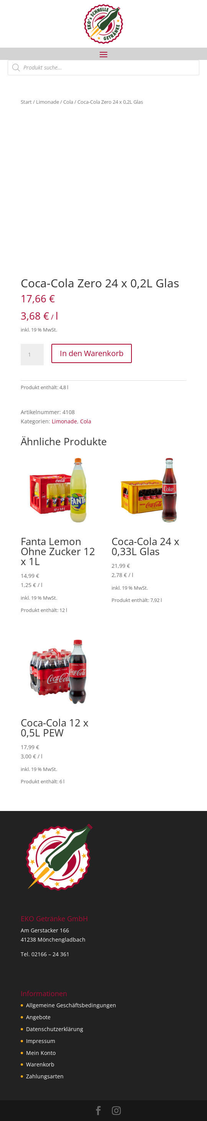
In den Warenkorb (91, 353)
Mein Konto (41, 1052)
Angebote (38, 1017)
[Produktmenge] (32, 354)
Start (26, 101)
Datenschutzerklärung (54, 1029)
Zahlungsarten (45, 1076)
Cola (68, 101)
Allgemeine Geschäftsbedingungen (71, 1005)
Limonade (47, 101)
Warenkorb (40, 1064)
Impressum (40, 1041)
